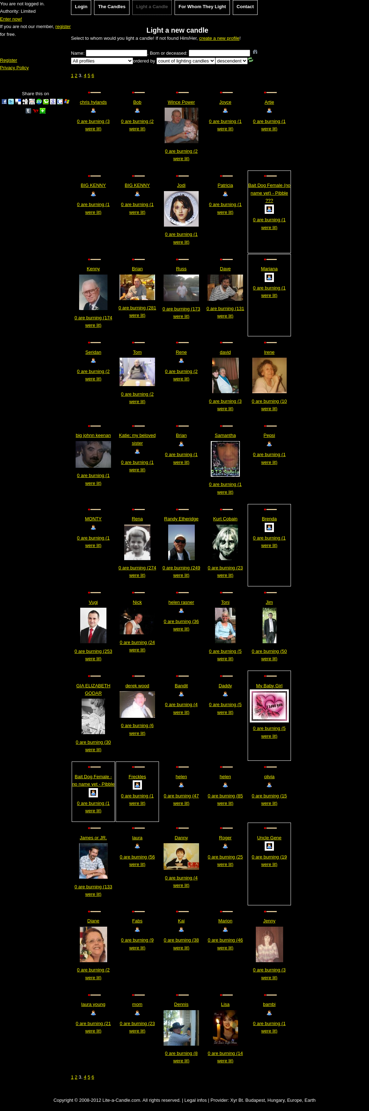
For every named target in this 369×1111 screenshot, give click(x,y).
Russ (181, 268)
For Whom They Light (202, 6)
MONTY (93, 518)
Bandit (181, 685)
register (63, 26)
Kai (181, 920)
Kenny (93, 268)
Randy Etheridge (181, 518)
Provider (218, 1100)
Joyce (225, 102)
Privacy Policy (14, 67)
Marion (225, 920)
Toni (225, 602)
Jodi (181, 185)
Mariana (269, 268)
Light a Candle (152, 6)
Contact (245, 6)
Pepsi (269, 435)
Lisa (225, 1004)
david (225, 352)
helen (181, 776)
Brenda (269, 518)
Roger (225, 837)
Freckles (137, 776)
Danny (181, 837)
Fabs (137, 920)
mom (137, 1004)
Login (81, 6)
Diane (93, 920)
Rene (181, 352)
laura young (93, 1004)
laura (137, 837)
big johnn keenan (93, 435)
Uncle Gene (269, 837)
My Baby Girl (269, 685)
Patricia (225, 185)
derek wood (137, 685)
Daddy (225, 685)
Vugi (93, 602)
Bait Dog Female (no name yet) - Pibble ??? (269, 193)
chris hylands (93, 102)
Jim (269, 602)
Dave (225, 268)
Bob (137, 102)
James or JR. (93, 837)
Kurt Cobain (225, 518)
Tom (137, 352)
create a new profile (219, 38)
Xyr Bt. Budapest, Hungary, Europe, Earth (272, 1100)
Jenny (269, 920)
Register (8, 60)
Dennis (181, 1004)
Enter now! (11, 19)
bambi (269, 1004)
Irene (269, 352)
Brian (137, 268)
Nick (137, 602)
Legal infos (195, 1100)
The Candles (111, 6)
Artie (269, 102)
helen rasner (181, 602)
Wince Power (181, 102)
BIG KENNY (93, 185)
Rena (137, 518)
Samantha (225, 435)
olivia (269, 776)
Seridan (93, 352)
